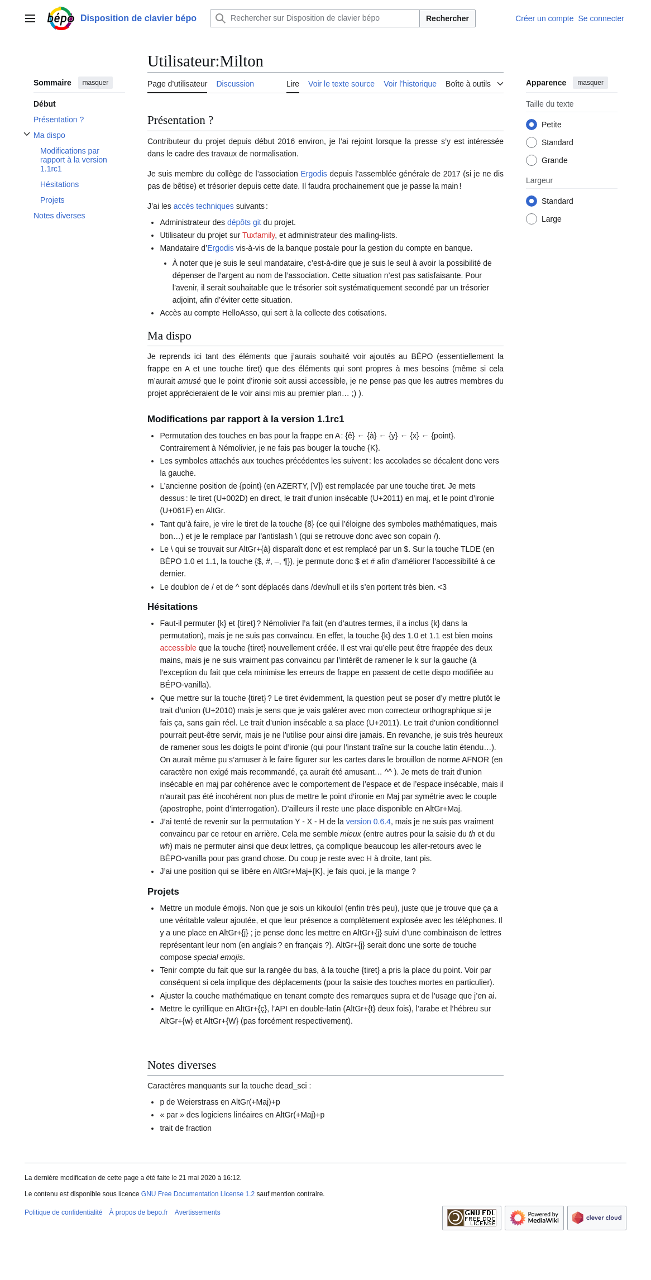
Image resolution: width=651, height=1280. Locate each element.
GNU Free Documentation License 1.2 (198, 1194)
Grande (555, 160)
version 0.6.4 (368, 821)
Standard (557, 142)
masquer (96, 83)
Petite (552, 124)
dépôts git (244, 222)
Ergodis (313, 173)
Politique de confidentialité (63, 1212)
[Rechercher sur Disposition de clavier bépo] (315, 18)
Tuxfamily (258, 235)
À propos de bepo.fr (138, 1212)
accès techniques (204, 206)
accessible (178, 647)
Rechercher (447, 18)
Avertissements (198, 1212)
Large (552, 218)
